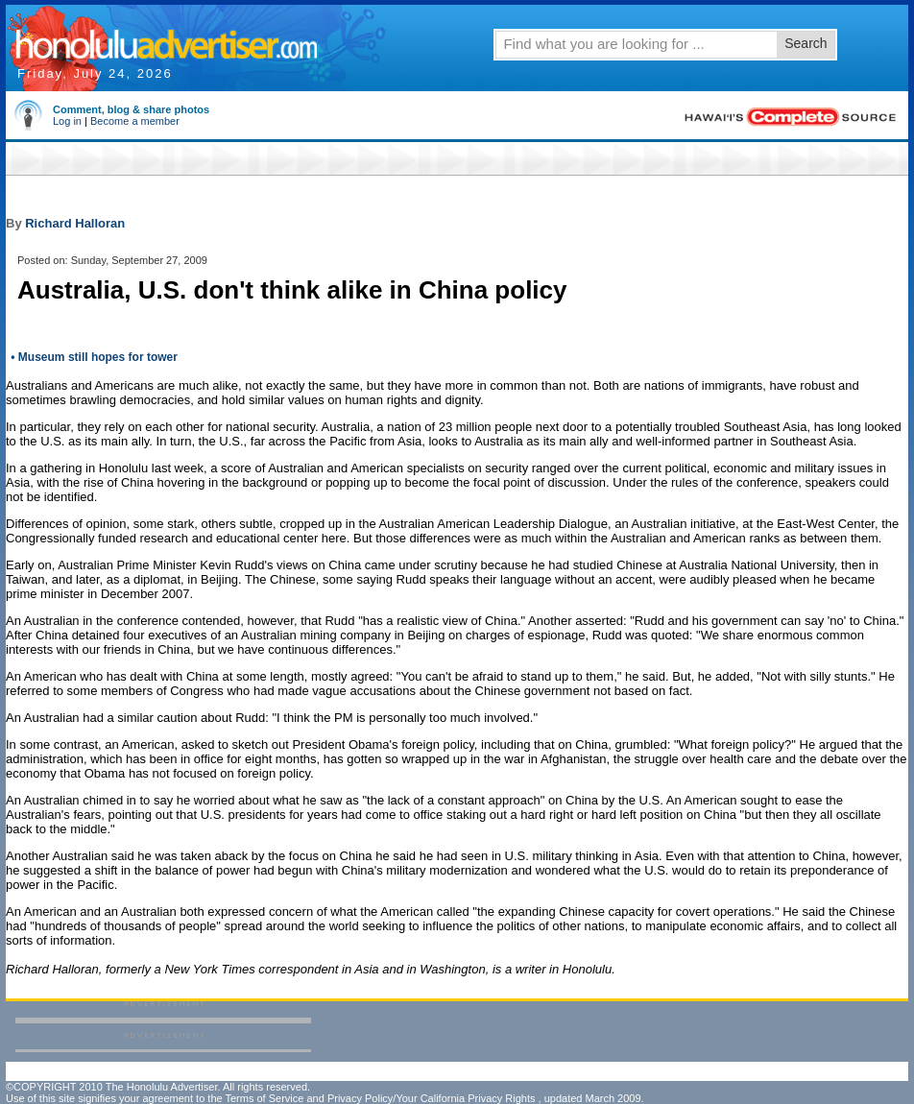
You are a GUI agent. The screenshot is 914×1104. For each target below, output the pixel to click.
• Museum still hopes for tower (93, 357)
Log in (67, 121)
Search (805, 43)
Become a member (135, 121)
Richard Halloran (75, 223)
